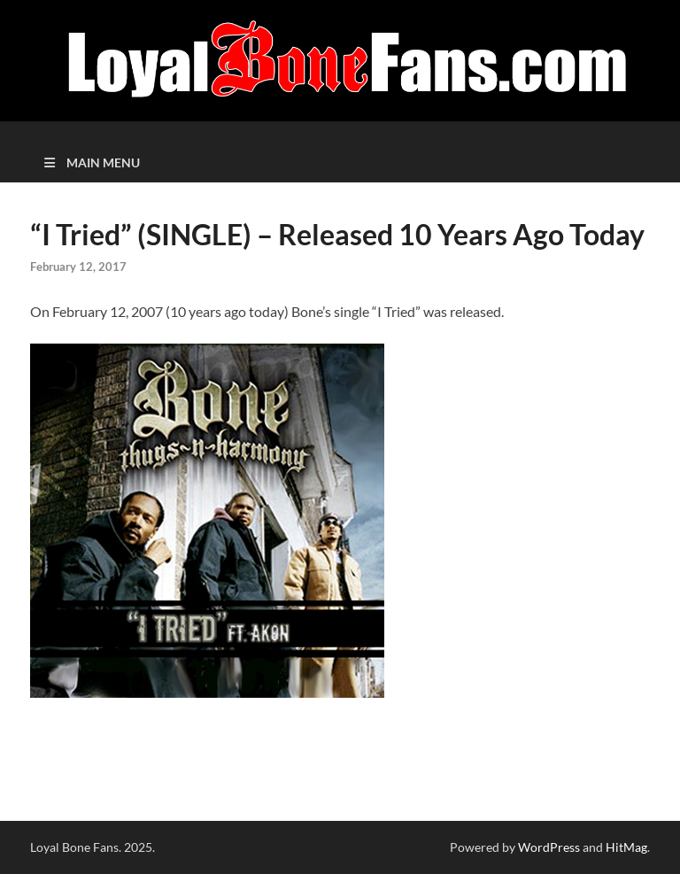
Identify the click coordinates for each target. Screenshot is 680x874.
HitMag (626, 847)
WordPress (549, 847)
